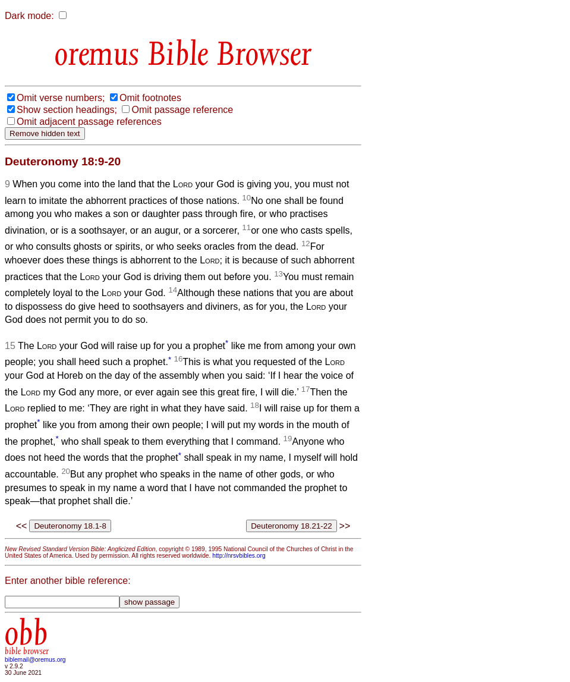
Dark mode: (29, 16)
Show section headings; (67, 110)
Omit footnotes (150, 98)
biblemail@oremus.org (35, 659)
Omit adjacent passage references (89, 122)
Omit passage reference (182, 110)
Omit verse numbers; (61, 98)
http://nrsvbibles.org (238, 555)
